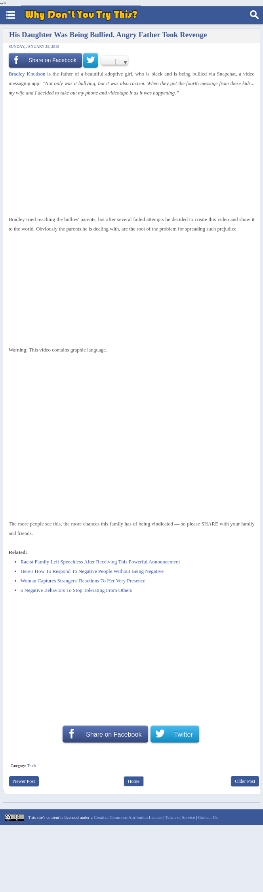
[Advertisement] (129, 156)
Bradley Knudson (27, 74)
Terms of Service (180, 817)
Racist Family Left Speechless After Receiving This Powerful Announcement (100, 562)
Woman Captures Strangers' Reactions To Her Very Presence (83, 581)
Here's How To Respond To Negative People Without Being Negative (92, 571)
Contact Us (207, 817)
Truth (31, 765)
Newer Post (24, 781)
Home (133, 781)
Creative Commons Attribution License (128, 817)
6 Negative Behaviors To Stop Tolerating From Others (76, 590)
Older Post (245, 781)
